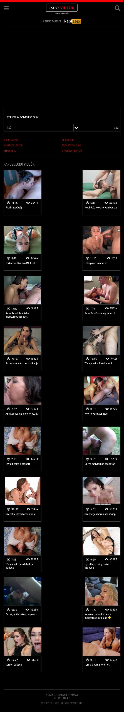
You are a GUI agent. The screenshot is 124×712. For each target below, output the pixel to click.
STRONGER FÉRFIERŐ (72, 151)
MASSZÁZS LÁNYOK (13, 145)
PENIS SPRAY (68, 140)
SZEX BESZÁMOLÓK (71, 145)
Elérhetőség (62, 698)
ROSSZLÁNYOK (11, 140)
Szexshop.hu (10, 151)
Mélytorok (22, 192)
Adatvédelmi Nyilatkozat (62, 694)
